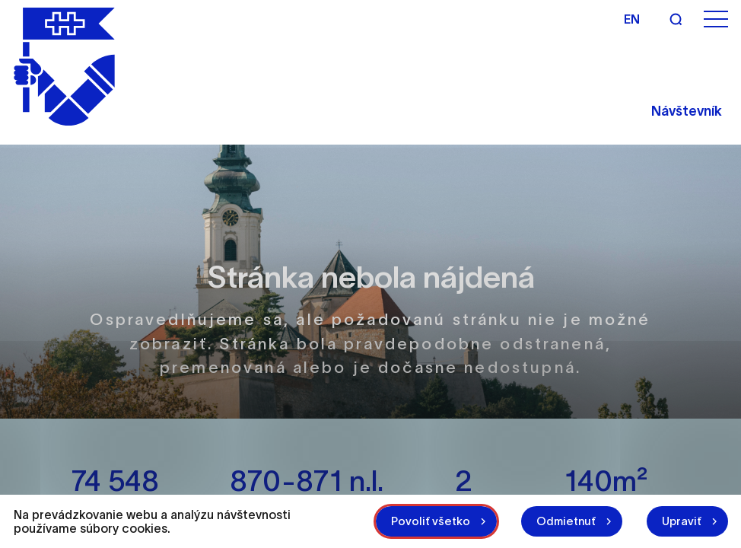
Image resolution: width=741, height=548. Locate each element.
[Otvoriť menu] (716, 19)
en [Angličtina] (632, 19)
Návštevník (686, 111)
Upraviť (681, 521)
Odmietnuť (566, 521)
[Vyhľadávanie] (675, 19)
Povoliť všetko (430, 521)
